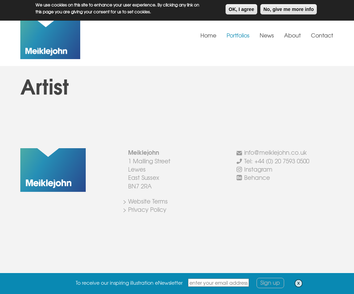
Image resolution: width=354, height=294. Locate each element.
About (292, 35)
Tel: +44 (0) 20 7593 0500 (276, 160)
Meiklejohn (72, 39)
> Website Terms (145, 201)
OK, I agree (241, 8)
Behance (257, 177)
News (267, 35)
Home (208, 35)
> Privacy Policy (144, 209)
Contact (322, 35)
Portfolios (238, 35)
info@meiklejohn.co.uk (275, 152)
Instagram (258, 169)
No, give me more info (288, 8)
